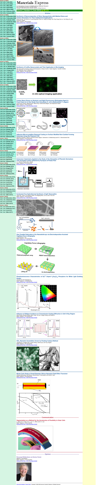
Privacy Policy (28, 484)
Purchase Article (33, 23)
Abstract (19, 23)
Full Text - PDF (24, 23)
